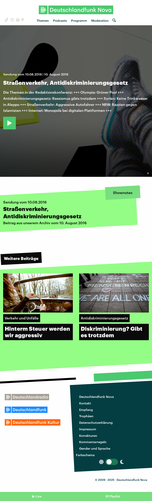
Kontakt (85, 403)
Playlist (114, 496)
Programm (79, 20)
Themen (43, 20)
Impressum (87, 429)
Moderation (100, 20)
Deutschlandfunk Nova (96, 396)
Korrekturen (88, 435)
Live (38, 496)
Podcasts (60, 20)
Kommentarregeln (92, 442)
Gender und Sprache (94, 448)
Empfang (86, 410)
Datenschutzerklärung (96, 422)
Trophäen (86, 416)
